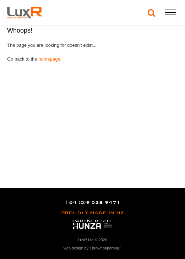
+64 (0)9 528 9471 (92, 202)
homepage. (49, 59)
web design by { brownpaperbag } (92, 248)
